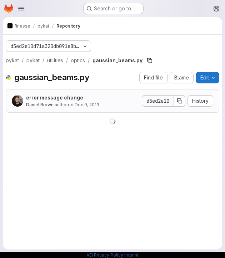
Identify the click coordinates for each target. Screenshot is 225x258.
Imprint (131, 255)
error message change (54, 97)
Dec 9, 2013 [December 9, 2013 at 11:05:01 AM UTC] (87, 104)
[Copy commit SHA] (179, 101)
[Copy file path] (149, 60)
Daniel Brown (40, 104)
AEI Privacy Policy (104, 255)
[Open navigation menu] (21, 8)
